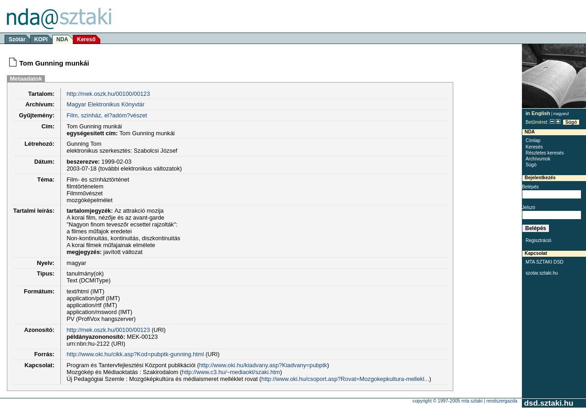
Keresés (534, 146)
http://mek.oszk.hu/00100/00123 (108, 93)
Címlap (533, 140)
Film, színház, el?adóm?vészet (106, 115)
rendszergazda (501, 400)
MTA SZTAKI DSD (545, 262)
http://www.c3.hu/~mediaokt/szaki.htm (231, 372)
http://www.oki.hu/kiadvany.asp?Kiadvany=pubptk (263, 365)
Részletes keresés (545, 152)
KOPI (41, 39)
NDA (62, 39)
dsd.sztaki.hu (548, 403)
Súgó (571, 122)
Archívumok (538, 158)
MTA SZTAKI (472, 400)
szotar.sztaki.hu (542, 273)
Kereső (86, 39)
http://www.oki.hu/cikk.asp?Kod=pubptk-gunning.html (135, 354)
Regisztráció (538, 240)
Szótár (17, 39)
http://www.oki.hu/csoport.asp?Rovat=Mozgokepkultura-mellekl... (345, 378)
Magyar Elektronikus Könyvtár (105, 104)
